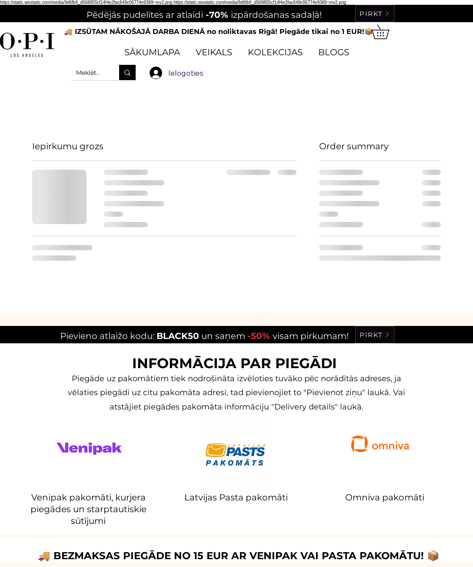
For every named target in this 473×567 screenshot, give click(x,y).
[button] (387, 31)
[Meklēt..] (88, 72)
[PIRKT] (374, 13)
